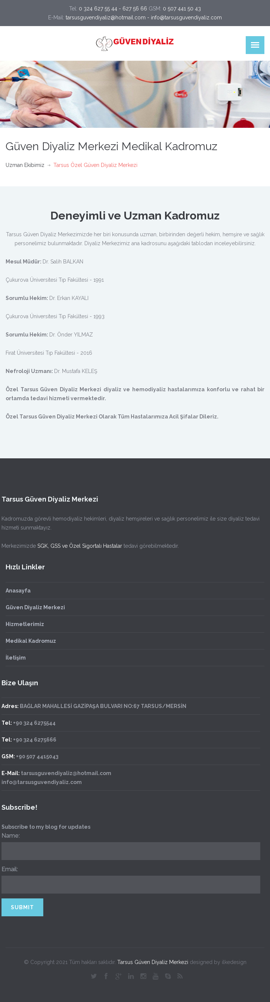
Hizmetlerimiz (25, 624)
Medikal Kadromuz (31, 641)
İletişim (16, 658)
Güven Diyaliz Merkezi (35, 607)
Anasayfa (18, 591)
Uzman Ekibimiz (25, 165)
